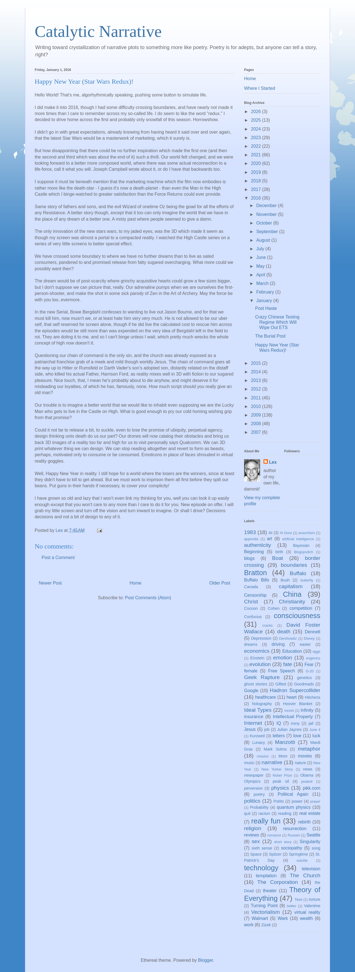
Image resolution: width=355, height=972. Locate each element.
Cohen (274, 608)
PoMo (278, 801)
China (292, 594)
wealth (306, 918)
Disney (309, 638)
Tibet (298, 899)
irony (295, 723)
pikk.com (311, 788)
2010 (256, 406)
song (316, 848)
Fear (309, 664)
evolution (260, 664)
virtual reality (307, 912)
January (264, 300)
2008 (256, 423)
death (283, 631)
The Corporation (277, 882)
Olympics (252, 781)
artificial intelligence (298, 539)
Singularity (310, 841)
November (267, 214)
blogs (249, 558)
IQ (279, 723)
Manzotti (285, 742)
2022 (256, 146)
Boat (277, 558)
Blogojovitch (303, 552)
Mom (282, 756)
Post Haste (266, 308)
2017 (256, 189)
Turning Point (264, 905)
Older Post (219, 583)
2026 (256, 111)
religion (252, 828)
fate (287, 664)
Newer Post (50, 583)
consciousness (297, 615)
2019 (256, 172)
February (265, 292)
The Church (305, 875)
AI (270, 532)
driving (278, 644)
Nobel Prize (282, 775)
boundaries (294, 565)
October (264, 223)
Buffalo (298, 573)
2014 (256, 371)
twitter (291, 906)
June (261, 257)
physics (280, 788)
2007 (256, 432)
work (248, 924)
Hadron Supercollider (295, 690)
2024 (256, 129)
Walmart (260, 918)
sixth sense (262, 848)
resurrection (294, 828)
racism (264, 813)
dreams (250, 644)
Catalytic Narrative (98, 31)
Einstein (257, 658)
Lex (273, 462)
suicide (302, 860)
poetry (259, 794)
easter (305, 644)
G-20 (309, 671)
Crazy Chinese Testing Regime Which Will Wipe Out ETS (277, 322)
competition (301, 608)
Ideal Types (258, 710)
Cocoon (251, 608)
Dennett (312, 631)
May (261, 266)
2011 (256, 398)
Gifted (280, 684)
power (297, 801)
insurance (253, 716)
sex (256, 841)
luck (316, 735)
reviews (251, 835)
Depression (261, 638)
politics (252, 801)
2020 (256, 163)
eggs (316, 651)
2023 (256, 137)
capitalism (290, 586)
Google (251, 690)
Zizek (266, 925)
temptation (266, 875)
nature (300, 763)
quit (247, 813)
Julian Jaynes (289, 729)
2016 (256, 198)
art (269, 538)
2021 (256, 154)
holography (262, 703)
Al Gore (286, 533)
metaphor (309, 749)
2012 (256, 389)
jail (310, 723)
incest (289, 710)
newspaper (253, 775)
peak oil (281, 781)
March (263, 283)
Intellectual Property (293, 716)
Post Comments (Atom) (148, 597)
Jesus (250, 729)
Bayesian (301, 545)
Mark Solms (275, 749)
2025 (256, 120)
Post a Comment (58, 557)
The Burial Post (270, 336)
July (260, 248)
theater (270, 890)
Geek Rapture (262, 677)
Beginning (254, 551)
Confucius (253, 616)
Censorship (255, 595)
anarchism (306, 533)
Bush (285, 580)
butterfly (307, 580)
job (266, 729)
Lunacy (258, 742)
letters (279, 735)
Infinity (307, 710)
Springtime (298, 854)
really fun (266, 821)
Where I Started (259, 88)
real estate (309, 813)
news (308, 769)
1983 (250, 532)
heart (291, 697)
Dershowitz (288, 638)
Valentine (312, 906)
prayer (315, 801)
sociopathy (291, 848)
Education (292, 651)
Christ (251, 601)
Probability (259, 807)
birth (279, 552)
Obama (306, 775)
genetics (304, 677)
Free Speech (281, 671)
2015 (256, 363)
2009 (256, 415)
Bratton (255, 572)
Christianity (292, 601)
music (249, 763)
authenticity (257, 545)
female (250, 671)
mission (263, 756)
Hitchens (312, 697)
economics (257, 651)
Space (256, 854)
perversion (253, 788)
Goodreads (304, 684)
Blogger (205, 960)
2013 (256, 380)
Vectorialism (265, 912)
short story (282, 842)
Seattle (313, 835)
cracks (267, 625)
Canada (251, 587)
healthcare (265, 697)
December (267, 205)
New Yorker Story (277, 769)
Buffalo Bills (256, 580)
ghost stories (255, 684)
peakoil (307, 781)
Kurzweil (257, 736)
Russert (294, 835)
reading (284, 813)
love (297, 735)
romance (274, 835)
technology (261, 868)
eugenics (313, 658)
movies (305, 756)
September (267, 231)
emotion (282, 657)
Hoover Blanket (297, 703)
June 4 (314, 730)
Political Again (293, 794)
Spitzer (275, 854)
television (311, 868)
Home (135, 583)
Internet (253, 723)
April (261, 274)
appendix (251, 539)
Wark (283, 918)
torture (314, 899)
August (263, 240)
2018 (256, 180)
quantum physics (294, 807)
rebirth (304, 822)
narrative (272, 762)
